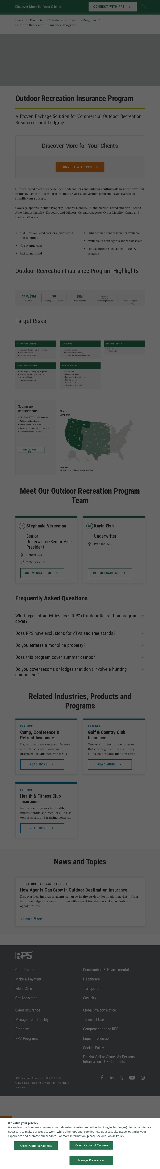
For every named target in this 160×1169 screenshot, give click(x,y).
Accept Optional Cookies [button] (36, 1146)
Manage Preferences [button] (91, 1160)
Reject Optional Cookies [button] (91, 1145)
